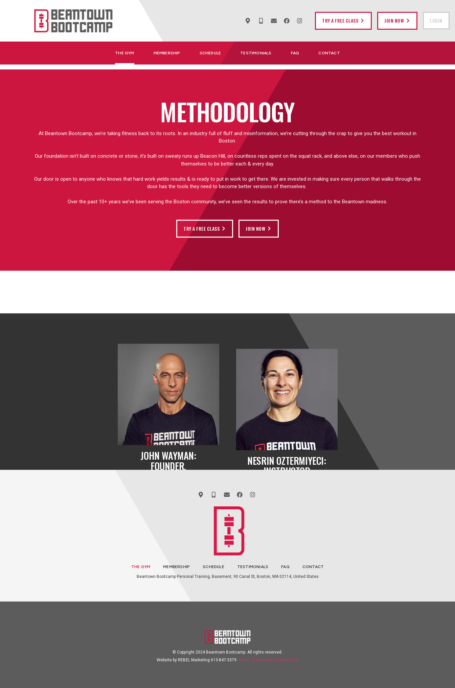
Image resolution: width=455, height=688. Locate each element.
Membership (167, 53)
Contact (329, 53)
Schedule (210, 53)
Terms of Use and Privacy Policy (268, 660)
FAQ (295, 53)
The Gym (124, 53)
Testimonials (255, 53)
